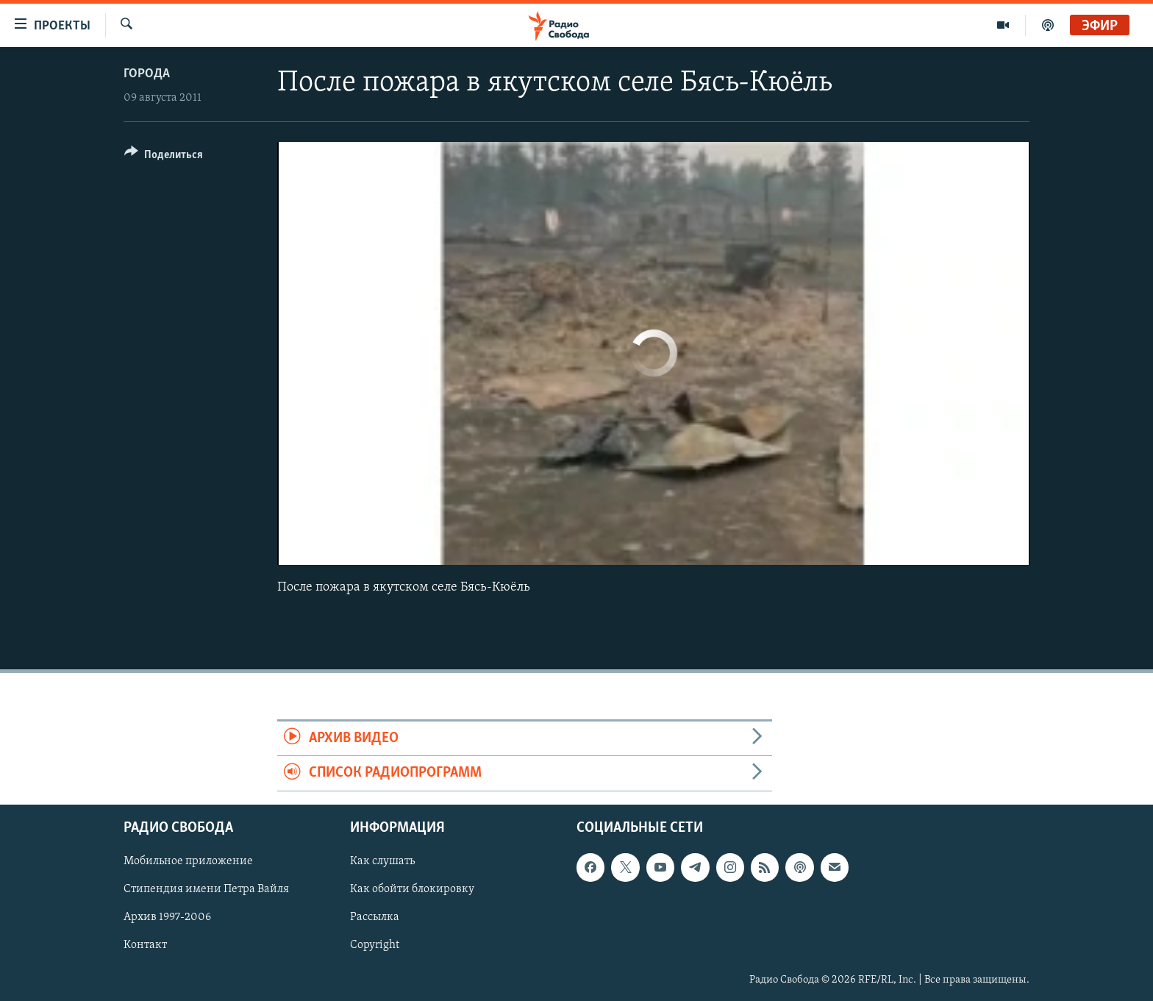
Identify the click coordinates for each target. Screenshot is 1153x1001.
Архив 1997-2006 (167, 917)
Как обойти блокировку (412, 889)
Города (147, 74)
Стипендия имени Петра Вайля (206, 889)
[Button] (163, 157)
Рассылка (374, 917)
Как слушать (382, 861)
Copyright (374, 945)
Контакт (145, 945)
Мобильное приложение (188, 861)
